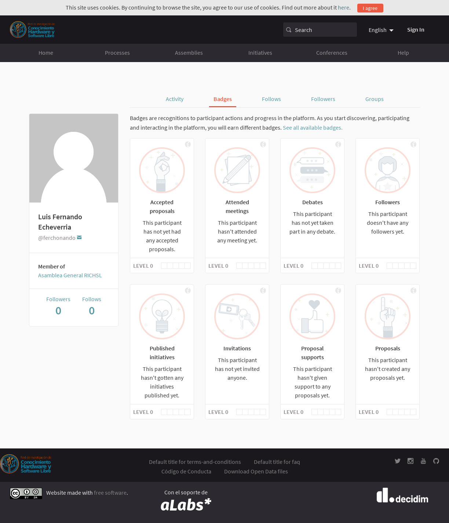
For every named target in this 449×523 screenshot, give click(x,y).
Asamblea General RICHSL (70, 275)
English (378, 29)
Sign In (415, 29)
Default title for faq (277, 461)
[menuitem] (382, 30)
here (343, 7)
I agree (370, 8)
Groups (374, 98)
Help (403, 52)
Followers (323, 98)
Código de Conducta (186, 471)
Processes (117, 52)
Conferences (331, 52)
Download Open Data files (256, 471)
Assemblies (189, 52)
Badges (222, 98)
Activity (174, 98)
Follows (271, 98)
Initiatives (260, 52)
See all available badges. (313, 127)
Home (46, 52)
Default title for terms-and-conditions (195, 461)
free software (110, 493)
